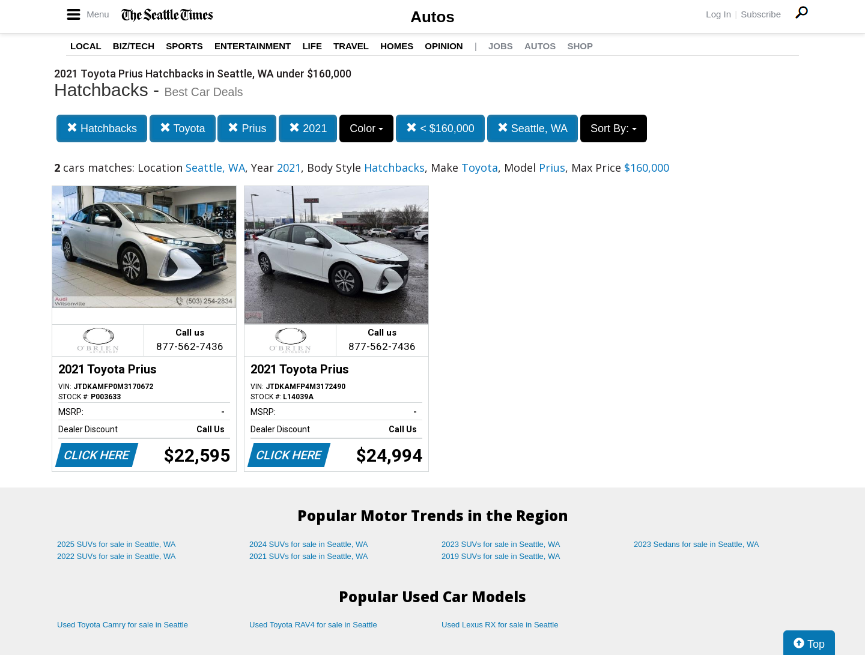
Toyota (182, 128)
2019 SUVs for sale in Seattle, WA (501, 556)
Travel (351, 46)
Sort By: (613, 128)
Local (86, 46)
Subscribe (761, 14)
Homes (396, 46)
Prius (247, 128)
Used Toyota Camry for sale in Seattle (122, 624)
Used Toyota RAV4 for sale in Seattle (313, 624)
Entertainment (252, 46)
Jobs (500, 46)
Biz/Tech (133, 46)
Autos (432, 17)
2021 (308, 128)
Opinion (444, 46)
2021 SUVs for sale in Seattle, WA (308, 556)
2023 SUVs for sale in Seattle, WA (501, 544)
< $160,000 (440, 128)
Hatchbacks (102, 128)
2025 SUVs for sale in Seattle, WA (116, 544)
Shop (580, 46)
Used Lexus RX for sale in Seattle (500, 624)
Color (366, 128)
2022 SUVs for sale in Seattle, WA (116, 556)
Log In (718, 14)
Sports (184, 46)
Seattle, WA (532, 128)
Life (312, 46)
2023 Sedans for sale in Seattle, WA (696, 544)
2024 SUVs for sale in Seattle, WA (308, 544)
